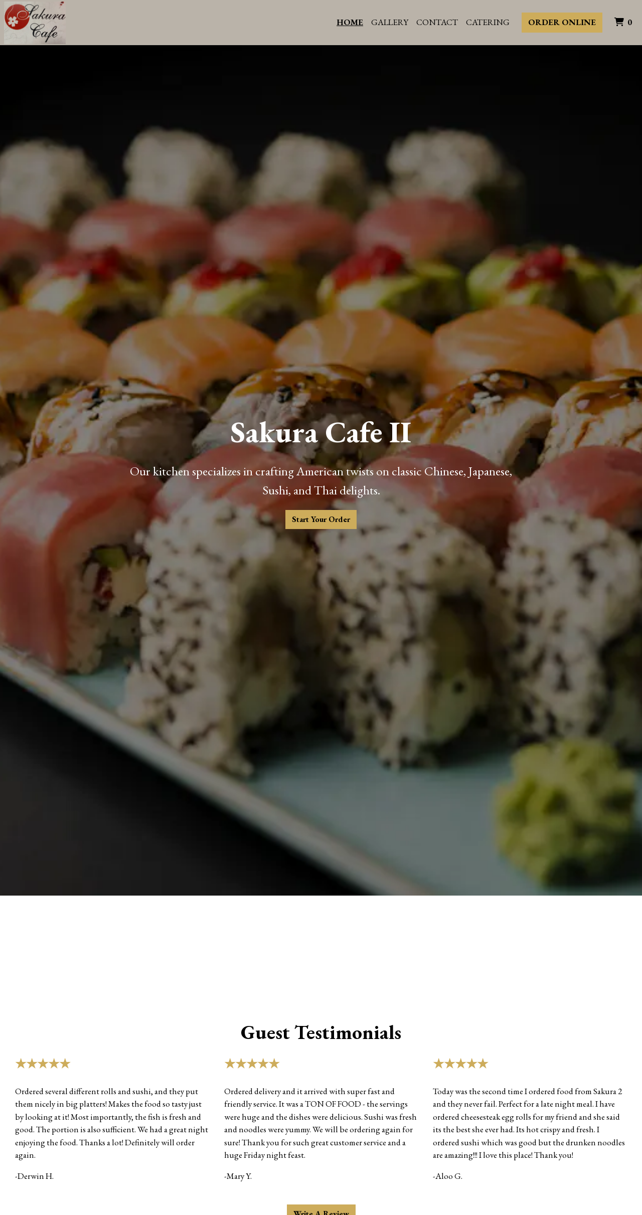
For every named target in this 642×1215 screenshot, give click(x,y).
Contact (437, 22)
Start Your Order (321, 519)
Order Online (562, 22)
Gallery (389, 22)
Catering (488, 22)
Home (350, 22)
